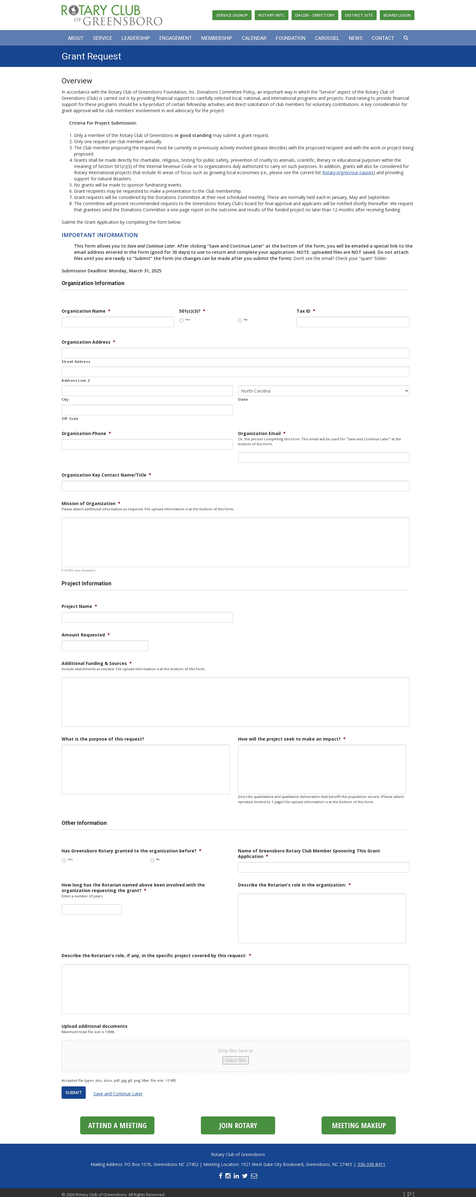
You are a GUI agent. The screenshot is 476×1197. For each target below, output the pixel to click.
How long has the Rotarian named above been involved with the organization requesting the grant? (133, 887)
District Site (359, 15)
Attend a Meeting (117, 1122)
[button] (406, 38)
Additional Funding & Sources (97, 663)
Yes (187, 319)
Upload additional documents (95, 1026)
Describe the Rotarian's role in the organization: (294, 885)
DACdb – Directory (315, 15)
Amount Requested (86, 635)
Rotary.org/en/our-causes (348, 172)
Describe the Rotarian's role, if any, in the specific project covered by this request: (156, 955)
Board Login (397, 15)
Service (102, 38)
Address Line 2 (76, 380)
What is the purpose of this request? (103, 739)
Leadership (136, 38)
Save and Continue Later (121, 1092)
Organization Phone (86, 433)
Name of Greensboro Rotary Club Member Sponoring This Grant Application (309, 853)
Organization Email (262, 433)
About (76, 38)
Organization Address (88, 342)
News (355, 38)
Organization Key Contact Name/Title (106, 475)
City (65, 399)
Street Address (76, 361)
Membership (216, 38)
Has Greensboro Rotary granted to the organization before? (131, 851)
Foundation (290, 38)
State (243, 399)
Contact (383, 38)
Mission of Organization (91, 503)
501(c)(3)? (192, 311)
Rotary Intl (271, 15)
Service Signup (232, 15)
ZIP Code (70, 418)
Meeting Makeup (359, 1122)
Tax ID (305, 311)
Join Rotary (238, 1122)
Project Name (79, 606)
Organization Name (86, 311)
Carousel (327, 38)
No (245, 319)
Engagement (175, 38)
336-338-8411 (371, 1161)
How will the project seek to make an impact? (292, 739)
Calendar (254, 38)
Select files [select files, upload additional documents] (235, 1060)
